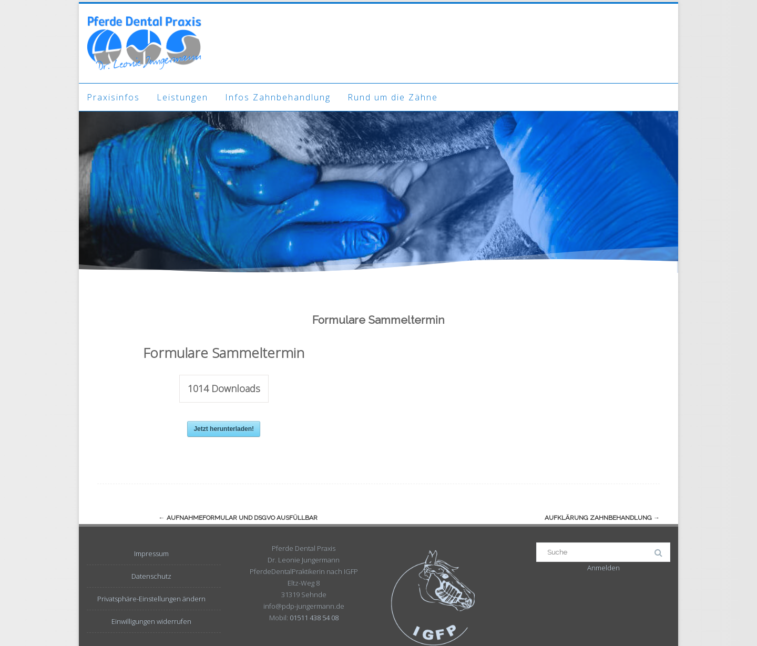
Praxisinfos (113, 97)
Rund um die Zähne (392, 97)
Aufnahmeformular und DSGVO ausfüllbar (238, 517)
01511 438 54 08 (314, 617)
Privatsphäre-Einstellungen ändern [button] (151, 598)
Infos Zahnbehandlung (278, 97)
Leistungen (182, 97)
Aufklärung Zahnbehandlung (602, 517)
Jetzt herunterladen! (223, 429)
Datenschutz (151, 576)
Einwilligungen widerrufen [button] (151, 621)
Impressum (151, 553)
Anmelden (603, 567)
